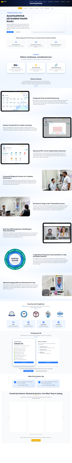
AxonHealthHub (50, 1)
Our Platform (63, 1)
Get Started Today (36, 440)
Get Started (10, 32)
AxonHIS (44, 1)
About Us (68, 1)
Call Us (54, 8)
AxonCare (40, 1)
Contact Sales (24, 362)
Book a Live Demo (28, 371)
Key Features (24, 8)
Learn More (18, 32)
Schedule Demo (48, 8)
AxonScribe (31, 1)
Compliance (31, 8)
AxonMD (36, 1)
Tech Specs (37, 8)
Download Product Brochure (41, 371)
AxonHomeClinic (56, 1)
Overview (18, 8)
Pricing (42, 8)
